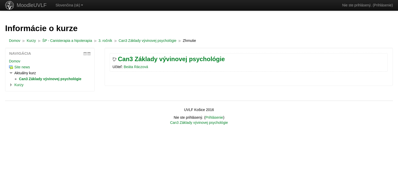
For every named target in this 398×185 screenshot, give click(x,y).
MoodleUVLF (32, 5)
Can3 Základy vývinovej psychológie (171, 59)
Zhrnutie (189, 41)
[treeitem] (50, 61)
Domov (14, 61)
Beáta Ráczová (136, 67)
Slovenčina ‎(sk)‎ (69, 5)
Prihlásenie (383, 5)
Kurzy (19, 85)
